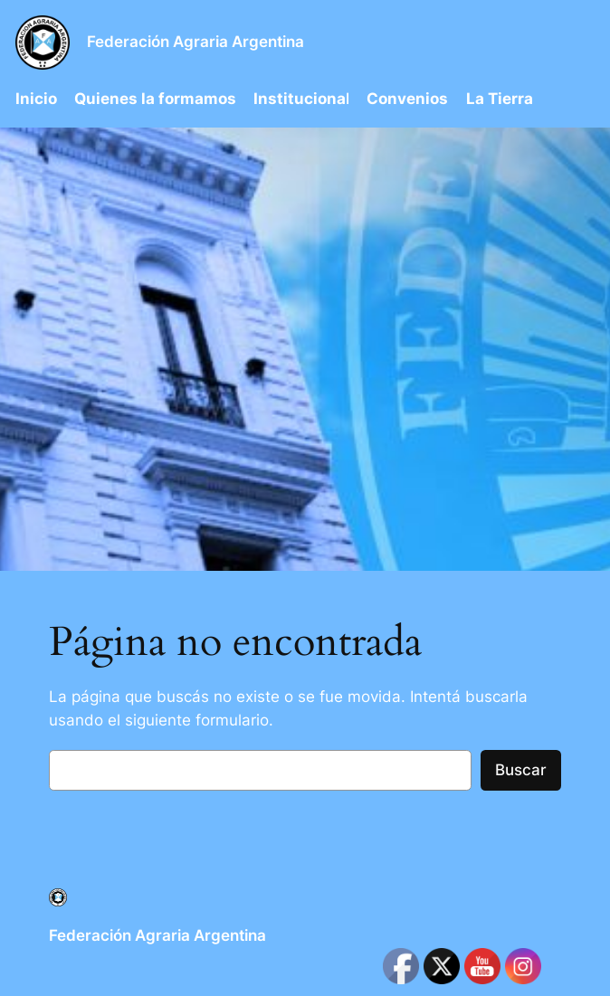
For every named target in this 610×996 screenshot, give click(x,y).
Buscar (521, 770)
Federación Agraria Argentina (195, 42)
